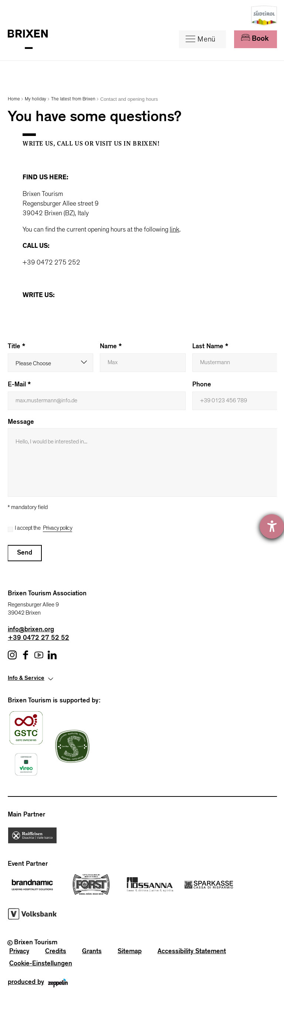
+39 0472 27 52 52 (38, 638)
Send (24, 553)
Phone (201, 385)
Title (16, 347)
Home (14, 99)
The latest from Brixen (73, 99)
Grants (92, 952)
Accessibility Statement (192, 952)
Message (21, 422)
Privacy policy (57, 528)
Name (111, 347)
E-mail (19, 385)
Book (255, 38)
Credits (55, 952)
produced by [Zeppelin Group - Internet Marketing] (38, 985)
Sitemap (130, 952)
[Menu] (202, 39)
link (174, 229)
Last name (210, 347)
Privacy (19, 952)
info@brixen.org (31, 630)
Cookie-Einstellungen (40, 964)
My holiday (35, 99)
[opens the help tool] (272, 526)
